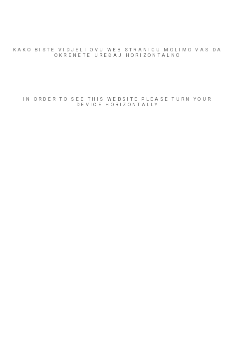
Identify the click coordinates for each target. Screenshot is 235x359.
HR (14, 351)
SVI (58, 147)
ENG (24, 351)
